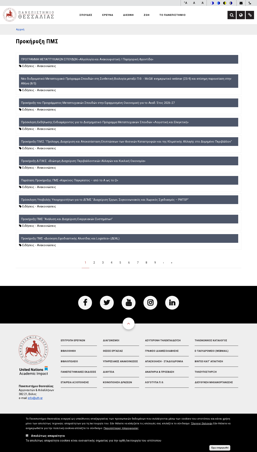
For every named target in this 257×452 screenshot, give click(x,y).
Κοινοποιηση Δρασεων (117, 382)
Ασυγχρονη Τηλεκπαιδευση (163, 340)
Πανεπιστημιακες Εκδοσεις (78, 372)
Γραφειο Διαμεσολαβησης (162, 351)
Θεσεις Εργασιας (113, 351)
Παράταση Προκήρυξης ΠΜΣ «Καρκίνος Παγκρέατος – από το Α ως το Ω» (69, 180)
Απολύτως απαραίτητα (48, 437)
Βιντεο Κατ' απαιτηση (209, 361)
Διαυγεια (108, 372)
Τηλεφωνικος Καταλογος (211, 340)
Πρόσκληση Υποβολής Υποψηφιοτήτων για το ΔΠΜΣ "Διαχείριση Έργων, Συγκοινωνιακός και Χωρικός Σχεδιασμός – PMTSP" (105, 199)
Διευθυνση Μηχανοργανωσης (214, 382)
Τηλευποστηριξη (206, 372)
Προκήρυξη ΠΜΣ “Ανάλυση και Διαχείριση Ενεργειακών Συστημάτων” (67, 219)
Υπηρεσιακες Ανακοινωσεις (120, 361)
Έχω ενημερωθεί (220, 449)
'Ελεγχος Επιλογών (201, 425)
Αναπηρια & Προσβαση (159, 372)
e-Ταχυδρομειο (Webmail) (211, 351)
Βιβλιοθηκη (68, 351)
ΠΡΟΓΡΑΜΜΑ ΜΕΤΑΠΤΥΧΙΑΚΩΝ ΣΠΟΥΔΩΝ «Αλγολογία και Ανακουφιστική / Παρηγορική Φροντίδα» (87, 59)
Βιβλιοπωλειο (69, 361)
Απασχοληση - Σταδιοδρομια (164, 361)
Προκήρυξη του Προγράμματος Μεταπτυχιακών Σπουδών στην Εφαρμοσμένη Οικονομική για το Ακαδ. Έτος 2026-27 (98, 103)
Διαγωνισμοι (111, 340)
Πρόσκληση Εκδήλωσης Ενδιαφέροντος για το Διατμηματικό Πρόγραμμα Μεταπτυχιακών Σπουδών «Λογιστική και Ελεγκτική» (105, 122)
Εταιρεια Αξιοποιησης (75, 382)
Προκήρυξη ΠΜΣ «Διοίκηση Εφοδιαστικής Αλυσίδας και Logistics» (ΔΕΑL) (70, 238)
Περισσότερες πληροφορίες (121, 429)
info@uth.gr (35, 398)
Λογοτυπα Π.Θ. (154, 382)
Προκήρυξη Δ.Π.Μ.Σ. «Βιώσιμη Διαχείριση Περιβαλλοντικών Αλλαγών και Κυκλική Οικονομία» (83, 161)
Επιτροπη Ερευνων (73, 340)
